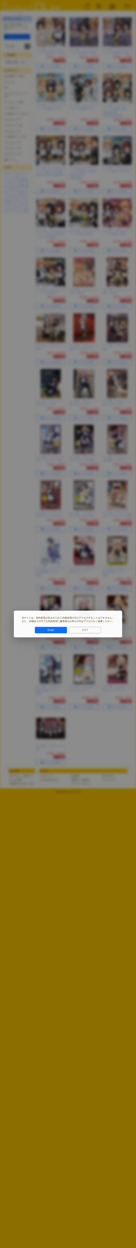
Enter (51, 630)
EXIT (85, 630)
